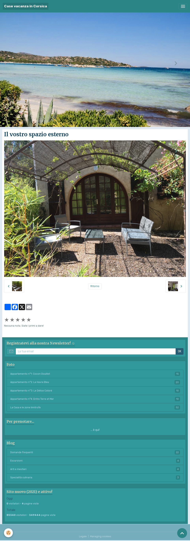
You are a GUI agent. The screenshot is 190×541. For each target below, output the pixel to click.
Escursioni (95, 461)
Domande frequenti (95, 452)
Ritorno (94, 286)
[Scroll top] (182, 533)
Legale (83, 536)
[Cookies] (8, 532)
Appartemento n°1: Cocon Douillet (95, 374)
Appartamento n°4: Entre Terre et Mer (95, 399)
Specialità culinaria (95, 477)
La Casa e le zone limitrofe (95, 407)
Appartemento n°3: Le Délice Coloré (95, 391)
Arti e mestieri (95, 469)
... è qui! (95, 430)
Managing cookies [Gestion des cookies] (100, 536)
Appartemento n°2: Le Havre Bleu (95, 382)
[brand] (25, 6)
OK (179, 351)
